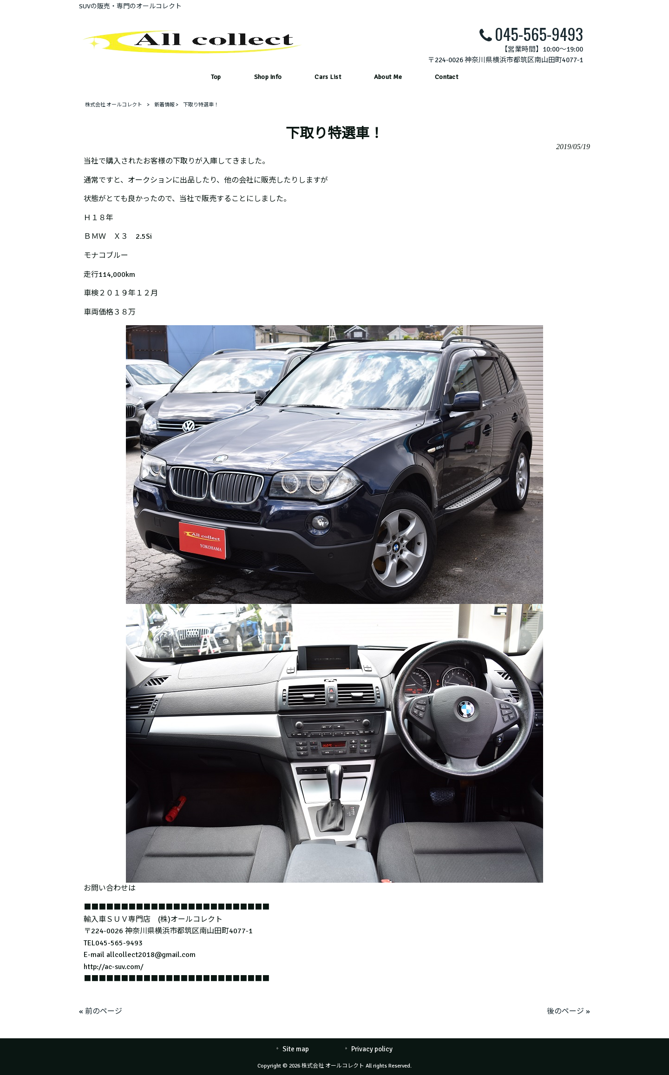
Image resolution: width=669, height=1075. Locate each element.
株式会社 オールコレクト (113, 105)
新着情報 (164, 105)
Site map (295, 1049)
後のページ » (568, 1011)
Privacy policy (372, 1049)
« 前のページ (100, 1011)
